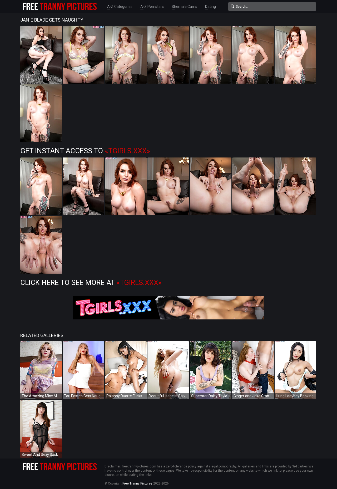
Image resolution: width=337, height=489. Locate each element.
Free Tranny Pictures (137, 483)
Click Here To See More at (91, 282)
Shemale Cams (184, 6)
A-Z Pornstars (152, 6)
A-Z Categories (119, 6)
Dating (210, 6)
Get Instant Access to (85, 151)
